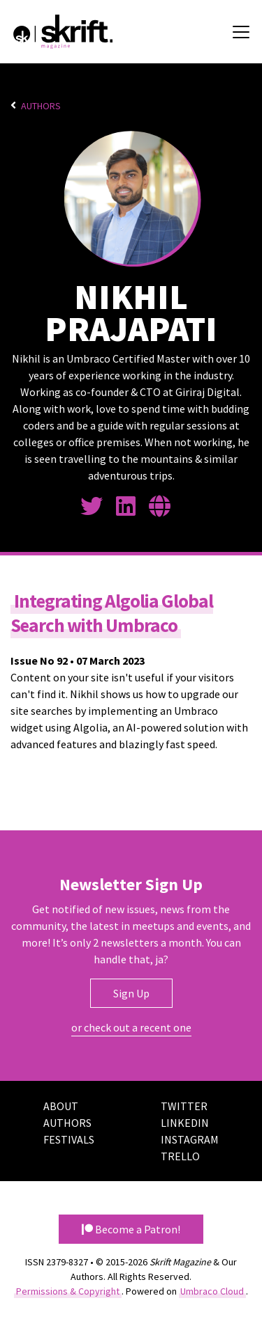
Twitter (184, 1107)
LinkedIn (185, 1123)
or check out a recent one (131, 1028)
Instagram (190, 1140)
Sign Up (131, 994)
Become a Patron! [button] (131, 1230)
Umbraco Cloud (212, 1292)
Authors (41, 106)
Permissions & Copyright (67, 1292)
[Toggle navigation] (241, 32)
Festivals (68, 1140)
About (60, 1107)
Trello (180, 1157)
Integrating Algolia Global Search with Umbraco (113, 613)
